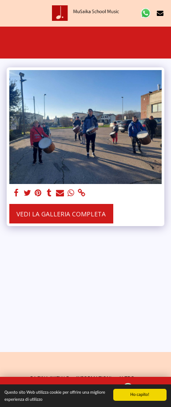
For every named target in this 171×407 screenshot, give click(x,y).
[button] (9, 13)
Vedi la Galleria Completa (61, 214)
